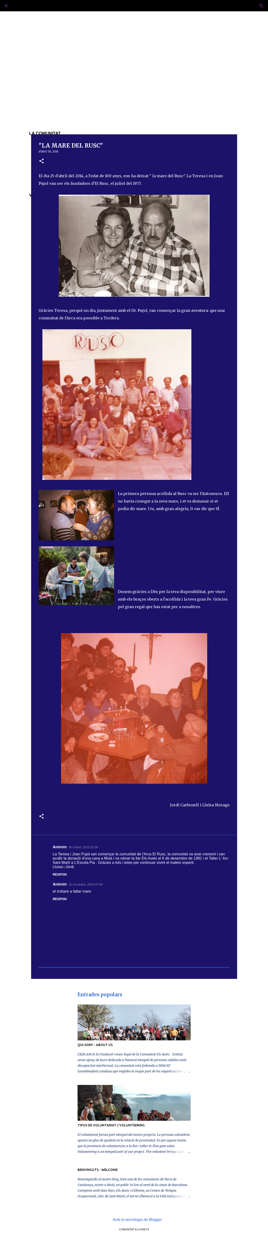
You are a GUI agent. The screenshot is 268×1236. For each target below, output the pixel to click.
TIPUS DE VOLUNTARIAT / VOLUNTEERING (111, 1125)
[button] (41, 161)
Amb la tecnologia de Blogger (134, 1220)
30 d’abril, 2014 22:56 (83, 847)
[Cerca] (20, 5)
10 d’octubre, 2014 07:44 (86, 884)
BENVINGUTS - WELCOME (98, 1170)
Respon (60, 874)
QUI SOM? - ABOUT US (95, 1045)
